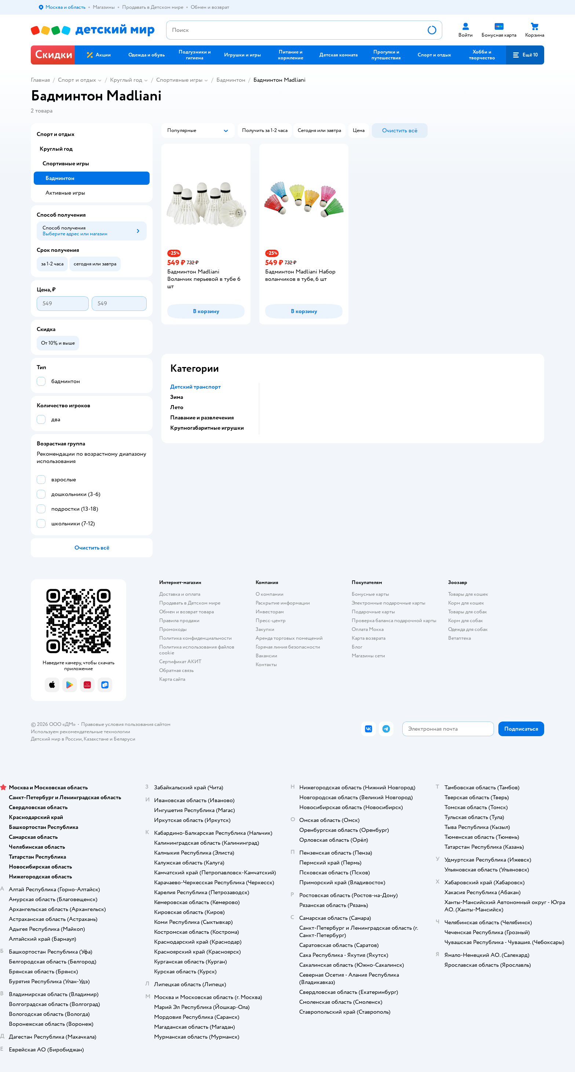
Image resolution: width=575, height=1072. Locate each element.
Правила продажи (179, 620)
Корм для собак (465, 620)
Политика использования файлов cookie (196, 650)
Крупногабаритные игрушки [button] (207, 428)
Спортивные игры (179, 80)
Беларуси (124, 739)
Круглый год (126, 80)
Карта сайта (172, 679)
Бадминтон (230, 80)
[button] (525, 55)
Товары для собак (467, 612)
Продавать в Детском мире (189, 603)
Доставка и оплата (179, 594)
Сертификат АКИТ (180, 661)
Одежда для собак (468, 629)
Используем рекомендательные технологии (80, 731)
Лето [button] (176, 407)
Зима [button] (176, 397)
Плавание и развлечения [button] (202, 417)
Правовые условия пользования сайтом (126, 724)
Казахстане (96, 739)
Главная (40, 80)
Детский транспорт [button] (195, 386)
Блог (357, 647)
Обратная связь (176, 670)
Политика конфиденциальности (195, 638)
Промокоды (173, 629)
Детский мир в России (56, 739)
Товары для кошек (468, 594)
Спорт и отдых (77, 80)
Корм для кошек (466, 603)
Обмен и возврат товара (186, 612)
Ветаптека (459, 638)
